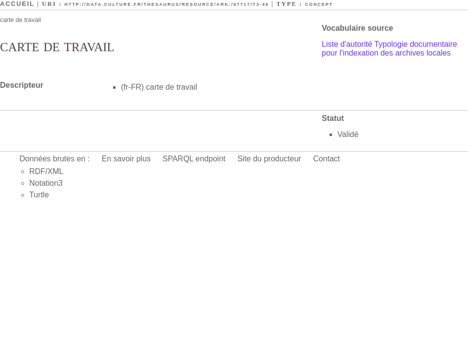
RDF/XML (46, 171)
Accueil (17, 3)
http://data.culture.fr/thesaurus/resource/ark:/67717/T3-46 (166, 4)
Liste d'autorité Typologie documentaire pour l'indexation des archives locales (389, 48)
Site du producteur (269, 159)
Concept (319, 4)
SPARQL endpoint (194, 159)
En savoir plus (126, 159)
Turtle (39, 195)
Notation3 (46, 183)
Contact (326, 159)
